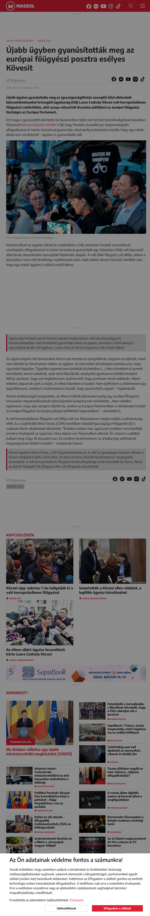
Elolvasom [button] (77, 900)
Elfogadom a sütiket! (117, 908)
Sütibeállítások (66, 908)
